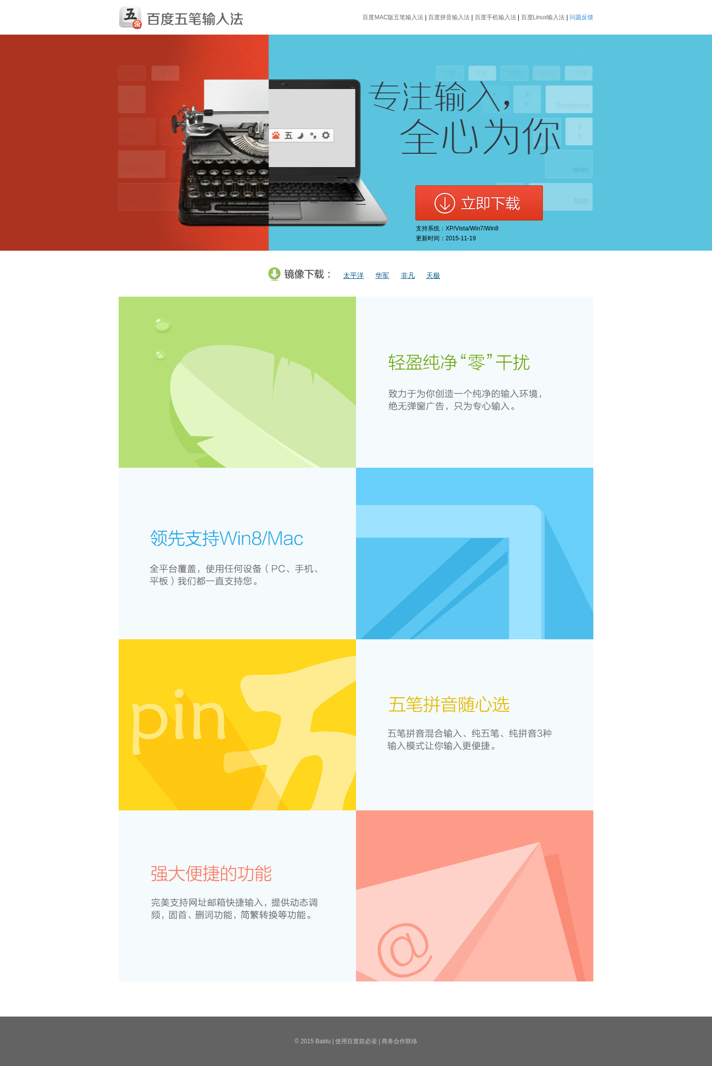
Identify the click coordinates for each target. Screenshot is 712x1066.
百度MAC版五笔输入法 (392, 17)
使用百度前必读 (356, 1041)
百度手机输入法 (495, 17)
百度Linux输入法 (543, 17)
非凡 (408, 275)
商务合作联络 (399, 1041)
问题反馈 (581, 17)
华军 (382, 275)
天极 (433, 275)
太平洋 (353, 275)
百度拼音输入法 (449, 17)
